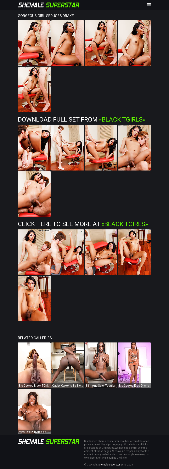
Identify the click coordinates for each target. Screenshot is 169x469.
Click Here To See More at (83, 224)
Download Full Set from (82, 119)
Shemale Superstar (109, 464)
